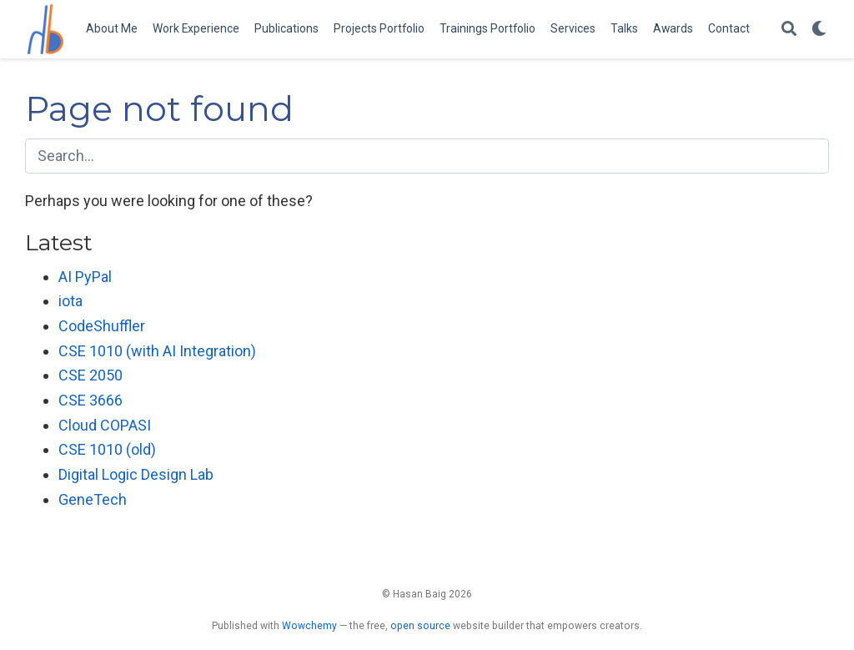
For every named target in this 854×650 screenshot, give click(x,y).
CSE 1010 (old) (107, 449)
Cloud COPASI (104, 425)
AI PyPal (85, 276)
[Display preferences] (818, 29)
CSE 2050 (90, 375)
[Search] (788, 29)
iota (70, 301)
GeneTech (92, 499)
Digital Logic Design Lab (136, 474)
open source (420, 626)
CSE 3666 (90, 400)
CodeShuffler (101, 326)
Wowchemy (309, 626)
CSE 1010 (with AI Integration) (157, 351)
